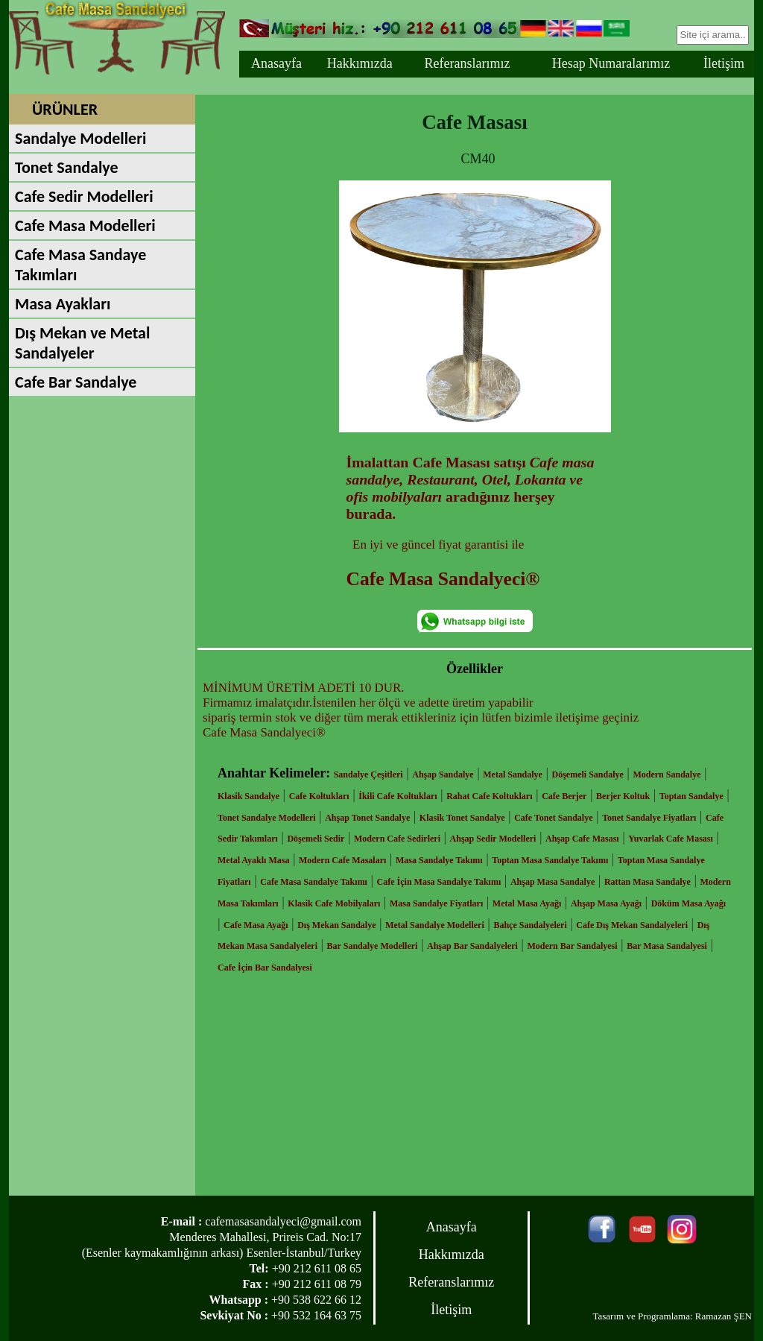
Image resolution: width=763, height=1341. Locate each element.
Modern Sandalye (666, 774)
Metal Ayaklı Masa (253, 860)
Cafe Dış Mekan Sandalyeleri (632, 925)
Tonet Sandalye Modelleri (267, 818)
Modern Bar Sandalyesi (572, 946)
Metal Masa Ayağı (527, 903)
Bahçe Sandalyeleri (529, 925)
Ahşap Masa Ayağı (606, 903)
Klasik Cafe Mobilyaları (334, 903)
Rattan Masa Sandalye (647, 882)
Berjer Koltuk (623, 796)
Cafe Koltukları (319, 796)
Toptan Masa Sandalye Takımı (550, 860)
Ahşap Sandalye (442, 774)
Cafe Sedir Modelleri (84, 196)
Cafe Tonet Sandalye (553, 818)
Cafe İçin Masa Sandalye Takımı (439, 882)
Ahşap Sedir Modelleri (493, 838)
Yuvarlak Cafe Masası (670, 838)
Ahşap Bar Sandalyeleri (472, 946)
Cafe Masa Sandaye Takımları (80, 264)
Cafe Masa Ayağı (256, 925)
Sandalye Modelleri (80, 138)
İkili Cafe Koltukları (397, 796)
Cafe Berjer (564, 796)
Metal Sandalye (512, 774)
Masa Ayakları (62, 304)
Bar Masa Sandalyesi (667, 946)
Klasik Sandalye (248, 796)
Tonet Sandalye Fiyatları (649, 818)
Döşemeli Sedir (315, 838)
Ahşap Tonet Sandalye (367, 818)
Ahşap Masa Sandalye (552, 882)
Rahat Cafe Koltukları (489, 796)
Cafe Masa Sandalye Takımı (313, 882)
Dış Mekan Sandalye (336, 925)
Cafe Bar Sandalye (75, 382)
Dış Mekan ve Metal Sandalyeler (82, 343)
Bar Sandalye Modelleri (372, 946)
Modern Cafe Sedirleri (397, 838)
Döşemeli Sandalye (588, 774)
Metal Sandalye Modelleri (434, 925)
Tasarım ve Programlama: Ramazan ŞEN (672, 1316)
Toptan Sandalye (691, 796)
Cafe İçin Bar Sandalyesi (265, 967)
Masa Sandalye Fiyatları (436, 903)
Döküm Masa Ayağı (688, 903)
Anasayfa (276, 63)
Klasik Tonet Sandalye (462, 818)
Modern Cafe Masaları (342, 860)
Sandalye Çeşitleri (368, 774)
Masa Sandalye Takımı (439, 860)
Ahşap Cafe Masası (582, 838)
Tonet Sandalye (66, 167)
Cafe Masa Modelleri (85, 225)
